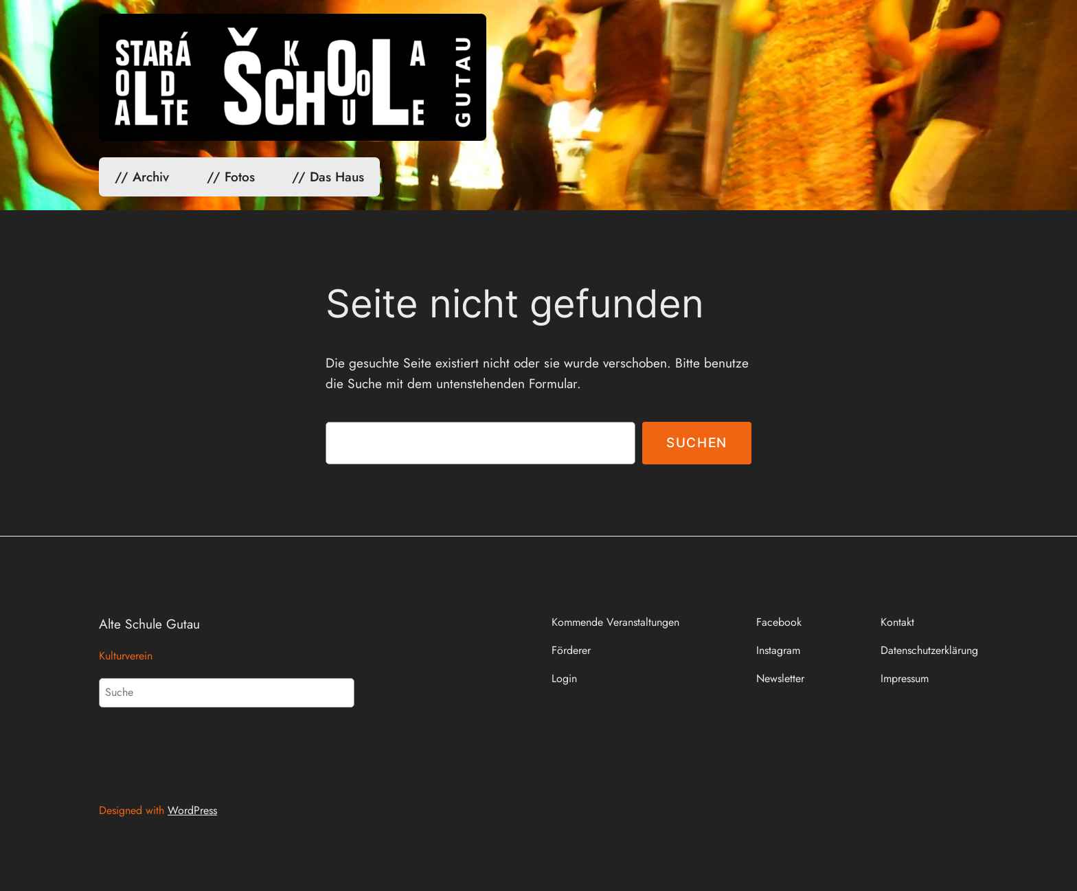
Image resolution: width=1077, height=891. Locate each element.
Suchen (696, 442)
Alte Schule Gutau (149, 623)
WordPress (192, 810)
